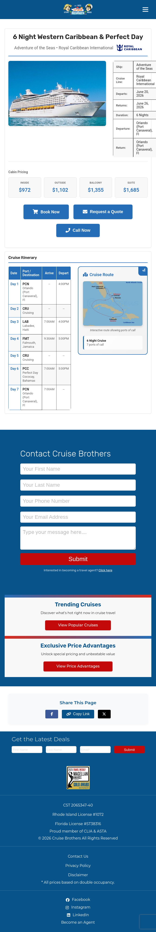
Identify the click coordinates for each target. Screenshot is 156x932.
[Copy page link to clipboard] (78, 714)
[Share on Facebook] (51, 714)
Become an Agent (78, 922)
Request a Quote (103, 211)
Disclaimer (78, 875)
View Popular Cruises (78, 625)
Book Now (46, 211)
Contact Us (78, 856)
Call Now (78, 230)
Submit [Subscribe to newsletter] (129, 750)
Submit (77, 558)
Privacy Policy (78, 865)
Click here (105, 570)
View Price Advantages (78, 666)
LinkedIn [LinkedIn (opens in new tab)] (78, 915)
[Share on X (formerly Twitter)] (104, 714)
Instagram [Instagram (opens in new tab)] (78, 907)
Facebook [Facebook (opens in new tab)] (78, 899)
